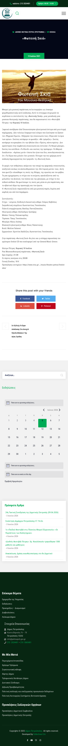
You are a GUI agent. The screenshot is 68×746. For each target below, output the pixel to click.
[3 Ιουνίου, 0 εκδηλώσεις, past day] (25, 423)
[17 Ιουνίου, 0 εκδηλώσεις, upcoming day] (25, 440)
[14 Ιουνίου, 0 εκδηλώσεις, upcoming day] (59, 431)
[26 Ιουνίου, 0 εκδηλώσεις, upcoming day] (42, 448)
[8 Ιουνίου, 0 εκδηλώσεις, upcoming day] (9, 431)
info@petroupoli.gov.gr (16, 639)
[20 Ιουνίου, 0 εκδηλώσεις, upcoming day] (51, 440)
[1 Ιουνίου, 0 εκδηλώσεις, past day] (9, 423)
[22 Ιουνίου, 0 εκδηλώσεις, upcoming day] (9, 448)
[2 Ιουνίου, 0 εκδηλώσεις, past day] (17, 423)
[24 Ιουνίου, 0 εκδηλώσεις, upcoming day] (25, 448)
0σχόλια (51, 32)
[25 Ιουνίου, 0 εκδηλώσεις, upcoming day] (34, 448)
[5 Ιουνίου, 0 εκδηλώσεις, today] (42, 423)
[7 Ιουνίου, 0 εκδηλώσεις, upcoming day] (59, 423)
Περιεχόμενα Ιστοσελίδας (12, 661)
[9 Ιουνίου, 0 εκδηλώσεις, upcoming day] (17, 431)
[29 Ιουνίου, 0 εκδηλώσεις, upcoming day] (9, 456)
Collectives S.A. (39, 734)
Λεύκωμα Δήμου (8, 617)
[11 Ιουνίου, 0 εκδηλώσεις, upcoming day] (34, 431)
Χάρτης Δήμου (8, 674)
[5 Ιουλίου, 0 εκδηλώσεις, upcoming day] (59, 456)
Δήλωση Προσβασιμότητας (13, 687)
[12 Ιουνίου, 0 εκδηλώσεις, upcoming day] (42, 431)
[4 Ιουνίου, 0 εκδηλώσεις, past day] (34, 423)
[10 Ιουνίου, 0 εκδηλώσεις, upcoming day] (25, 431)
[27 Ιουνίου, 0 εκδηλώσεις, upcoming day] (51, 448)
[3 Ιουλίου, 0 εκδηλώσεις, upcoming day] (42, 456)
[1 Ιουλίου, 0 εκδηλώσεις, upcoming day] (25, 456)
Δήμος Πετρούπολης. (34, 731)
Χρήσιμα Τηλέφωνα (10, 665)
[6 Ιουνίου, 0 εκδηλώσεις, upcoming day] (51, 423)
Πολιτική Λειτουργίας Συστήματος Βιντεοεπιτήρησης (24, 696)
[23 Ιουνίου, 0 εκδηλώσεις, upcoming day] (17, 448)
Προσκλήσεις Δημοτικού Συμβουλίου (17, 711)
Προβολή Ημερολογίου (13, 481)
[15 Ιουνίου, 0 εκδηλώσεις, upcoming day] (9, 440)
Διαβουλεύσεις (8, 612)
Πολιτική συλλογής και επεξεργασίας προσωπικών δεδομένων (28, 691)
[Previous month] (43, 410)
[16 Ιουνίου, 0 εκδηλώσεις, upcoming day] (17, 440)
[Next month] (59, 410)
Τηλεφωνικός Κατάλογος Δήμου (15, 678)
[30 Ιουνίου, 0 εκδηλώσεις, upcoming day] (17, 456)
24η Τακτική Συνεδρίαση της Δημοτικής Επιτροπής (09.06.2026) (31, 512)
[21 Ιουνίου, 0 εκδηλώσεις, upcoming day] (59, 440)
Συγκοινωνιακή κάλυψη (11, 669)
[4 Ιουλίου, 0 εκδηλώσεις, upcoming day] (51, 456)
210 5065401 (25, 642)
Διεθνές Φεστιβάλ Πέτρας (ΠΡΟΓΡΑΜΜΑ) (30, 32)
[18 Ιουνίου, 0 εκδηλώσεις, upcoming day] (34, 440)
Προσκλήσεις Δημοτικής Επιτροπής (16, 715)
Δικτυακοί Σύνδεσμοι (11, 682)
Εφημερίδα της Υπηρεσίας (13, 599)
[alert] (34, 403)
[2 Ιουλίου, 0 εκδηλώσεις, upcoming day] (34, 456)
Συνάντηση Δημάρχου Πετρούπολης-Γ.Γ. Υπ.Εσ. (24, 521)
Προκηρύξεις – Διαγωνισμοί (13, 608)
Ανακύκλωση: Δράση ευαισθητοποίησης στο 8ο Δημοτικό (28, 553)
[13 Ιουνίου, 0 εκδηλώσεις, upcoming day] (51, 431)
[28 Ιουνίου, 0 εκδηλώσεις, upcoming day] (59, 448)
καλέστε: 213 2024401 (20, 3)
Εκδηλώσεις (7, 604)
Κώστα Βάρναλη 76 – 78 (17, 632)
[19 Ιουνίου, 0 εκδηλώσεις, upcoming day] (42, 440)
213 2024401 (13, 642)
